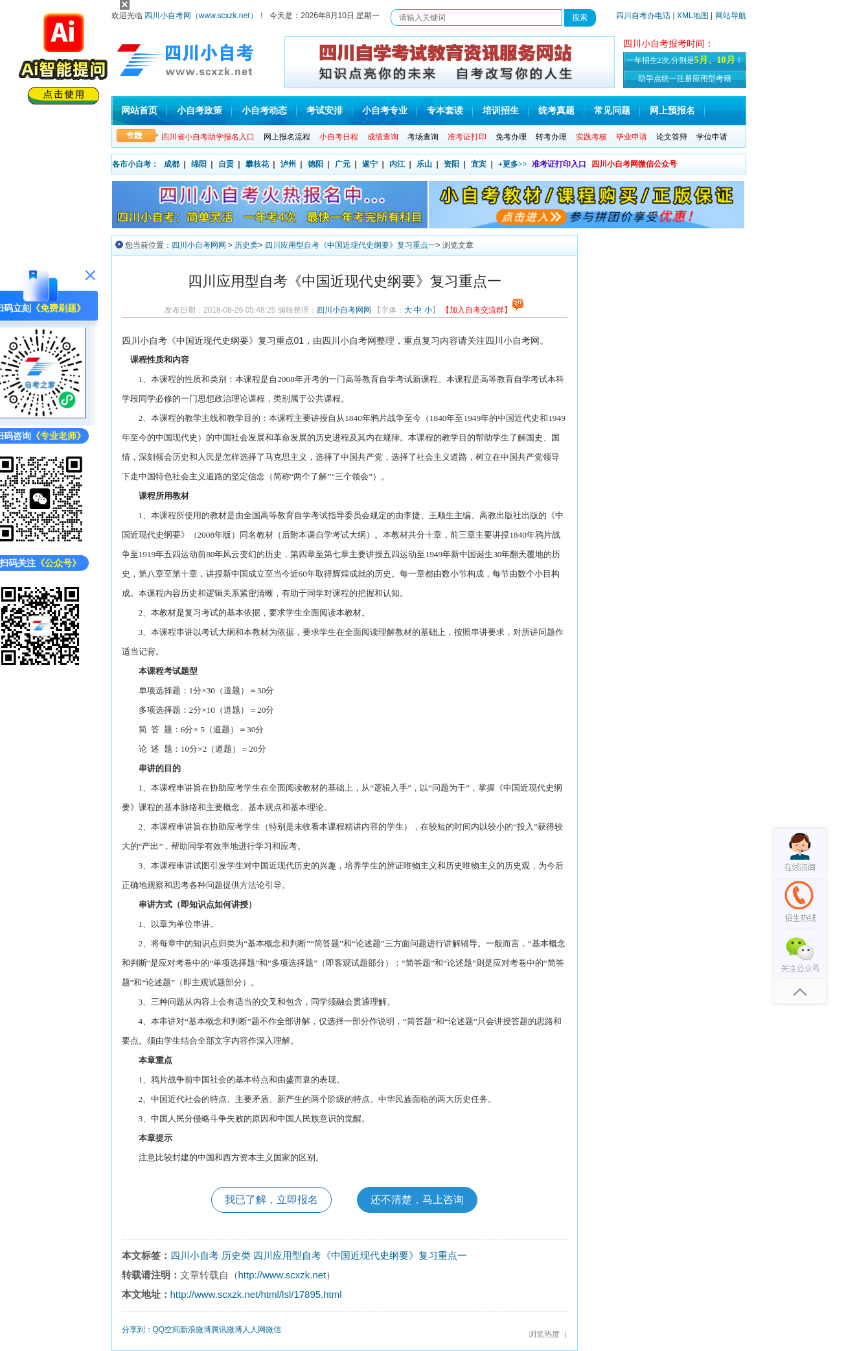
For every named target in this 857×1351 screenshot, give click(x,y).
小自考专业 (384, 110)
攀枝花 (257, 164)
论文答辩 (671, 136)
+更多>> (512, 164)
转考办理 (551, 136)
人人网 (254, 1329)
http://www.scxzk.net (282, 1274)
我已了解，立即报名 (271, 1199)
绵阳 (199, 164)
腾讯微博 (226, 1329)
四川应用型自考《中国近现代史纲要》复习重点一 (350, 245)
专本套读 (445, 110)
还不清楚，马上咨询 (417, 1199)
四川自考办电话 (643, 15)
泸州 (288, 164)
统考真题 (556, 110)
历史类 (246, 245)
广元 (342, 164)
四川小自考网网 (199, 245)
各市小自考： (135, 164)
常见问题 (612, 110)
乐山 (424, 164)
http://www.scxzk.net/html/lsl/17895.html (256, 1294)
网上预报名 (672, 110)
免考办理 (511, 136)
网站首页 (139, 110)
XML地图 (693, 15)
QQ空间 (167, 1329)
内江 (397, 164)
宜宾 (478, 164)
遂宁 (370, 164)
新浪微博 (195, 1329)
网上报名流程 (287, 136)
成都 (171, 164)
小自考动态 (264, 110)
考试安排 (324, 110)
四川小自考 (194, 1255)
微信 (273, 1329)
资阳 (451, 164)
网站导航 (730, 15)
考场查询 (423, 136)
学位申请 (711, 136)
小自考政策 (199, 110)
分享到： (137, 1329)
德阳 (315, 164)
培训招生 (501, 110)
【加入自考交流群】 (483, 310)
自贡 (226, 164)
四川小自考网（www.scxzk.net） (201, 15)
